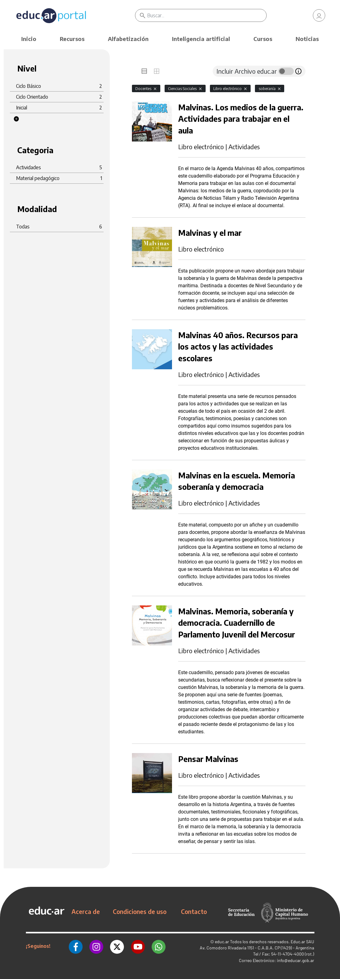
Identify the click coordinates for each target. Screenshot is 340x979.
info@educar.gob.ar (295, 960)
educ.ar (222, 941)
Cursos (262, 38)
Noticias (307, 38)
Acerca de (86, 911)
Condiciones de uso (139, 911)
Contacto (194, 911)
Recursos (72, 38)
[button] (16, 119)
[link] (319, 15)
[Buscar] (206, 15)
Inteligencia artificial (201, 38)
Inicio (28, 38)
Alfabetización (128, 38)
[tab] (144, 71)
